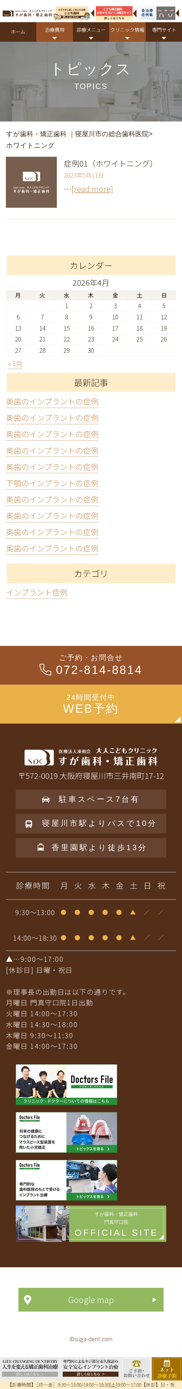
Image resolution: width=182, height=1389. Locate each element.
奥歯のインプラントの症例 (52, 401)
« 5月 (15, 363)
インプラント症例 (37, 592)
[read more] (92, 188)
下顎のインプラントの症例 (52, 482)
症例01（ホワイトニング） (110, 163)
